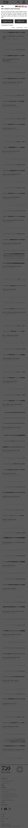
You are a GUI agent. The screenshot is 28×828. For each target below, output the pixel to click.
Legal (25, 27)
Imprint (13, 27)
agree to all (7, 21)
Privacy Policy (19, 27)
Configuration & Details (7, 25)
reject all (20, 21)
